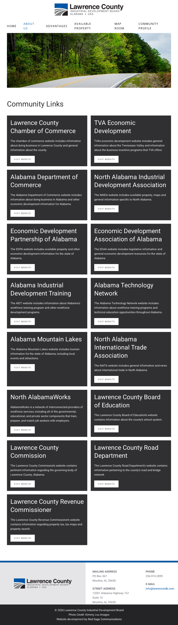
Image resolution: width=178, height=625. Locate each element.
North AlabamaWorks (40, 397)
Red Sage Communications (105, 619)
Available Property (82, 26)
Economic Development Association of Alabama (128, 235)
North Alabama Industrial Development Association (130, 181)
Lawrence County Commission (34, 451)
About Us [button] (28, 26)
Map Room (119, 26)
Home (12, 26)
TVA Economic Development (114, 127)
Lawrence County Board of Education (127, 401)
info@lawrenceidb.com (160, 589)
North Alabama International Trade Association (120, 347)
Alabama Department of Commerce (44, 181)
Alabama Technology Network (123, 289)
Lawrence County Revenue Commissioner (47, 506)
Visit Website (22, 159)
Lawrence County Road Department (126, 451)
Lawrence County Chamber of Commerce (43, 127)
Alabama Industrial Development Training (40, 289)
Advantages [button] (56, 26)
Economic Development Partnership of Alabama (43, 235)
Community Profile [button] (148, 26)
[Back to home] (89, 9)
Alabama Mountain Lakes (46, 339)
